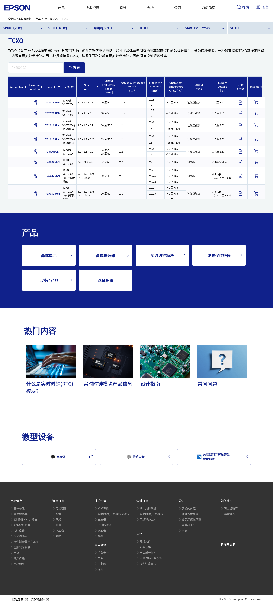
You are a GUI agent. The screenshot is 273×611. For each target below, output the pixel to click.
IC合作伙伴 (104, 525)
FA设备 (60, 530)
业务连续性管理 (191, 519)
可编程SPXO (103, 27)
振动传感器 (20, 536)
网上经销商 (231, 508)
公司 (177, 7)
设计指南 (142, 501)
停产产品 (19, 558)
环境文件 (145, 541)
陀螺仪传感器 (219, 255)
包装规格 (145, 547)
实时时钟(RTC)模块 (25, 519)
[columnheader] (18, 87)
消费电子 (103, 552)
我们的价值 (189, 508)
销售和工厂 (189, 525)
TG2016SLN (52, 125)
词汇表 (102, 530)
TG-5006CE (52, 151)
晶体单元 (49, 255)
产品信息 (16, 501)
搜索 (243, 7)
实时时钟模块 (162, 255)
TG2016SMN (52, 102)
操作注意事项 (148, 564)
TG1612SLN (52, 139)
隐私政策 (21, 599)
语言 (262, 7)
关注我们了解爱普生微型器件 (213, 456)
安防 (58, 536)
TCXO (143, 27)
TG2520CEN (52, 162)
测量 (58, 525)
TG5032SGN (52, 193)
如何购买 (208, 7)
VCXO (234, 27)
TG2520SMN (52, 113)
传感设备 (135, 456)
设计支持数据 (148, 508)
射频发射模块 (21, 547)
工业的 (102, 564)
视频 (100, 536)
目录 (16, 553)
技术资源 (92, 7)
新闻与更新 (228, 544)
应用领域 (100, 545)
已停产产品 (48, 280)
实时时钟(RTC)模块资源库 (114, 514)
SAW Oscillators (197, 27)
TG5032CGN (52, 175)
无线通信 (61, 508)
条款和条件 (41, 599)
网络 (58, 519)
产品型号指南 (148, 552)
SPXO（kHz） (13, 27)
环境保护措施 (190, 514)
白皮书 (102, 519)
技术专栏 (103, 508)
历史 (184, 530)
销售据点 (229, 514)
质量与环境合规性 (151, 558)
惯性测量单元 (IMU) (25, 542)
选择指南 (105, 280)
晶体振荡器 (105, 255)
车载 (58, 514)
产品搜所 (19, 564)
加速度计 (19, 530)
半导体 (57, 456)
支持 (150, 7)
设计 (123, 7)
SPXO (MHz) (57, 27)
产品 (61, 7)
